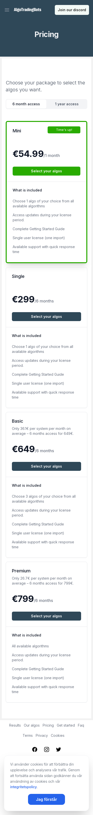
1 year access (67, 104)
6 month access (26, 104)
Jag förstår (46, 799)
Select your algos (46, 171)
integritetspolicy (23, 787)
